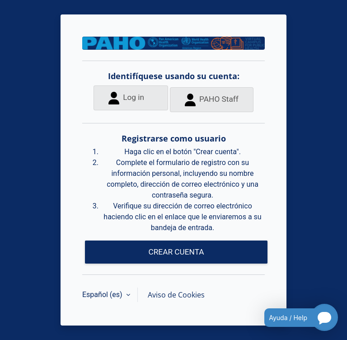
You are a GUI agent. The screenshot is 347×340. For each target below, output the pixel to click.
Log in (126, 98)
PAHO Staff (212, 100)
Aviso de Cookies (176, 295)
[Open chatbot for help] (294, 317)
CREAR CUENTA (176, 251)
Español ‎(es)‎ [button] (103, 294)
